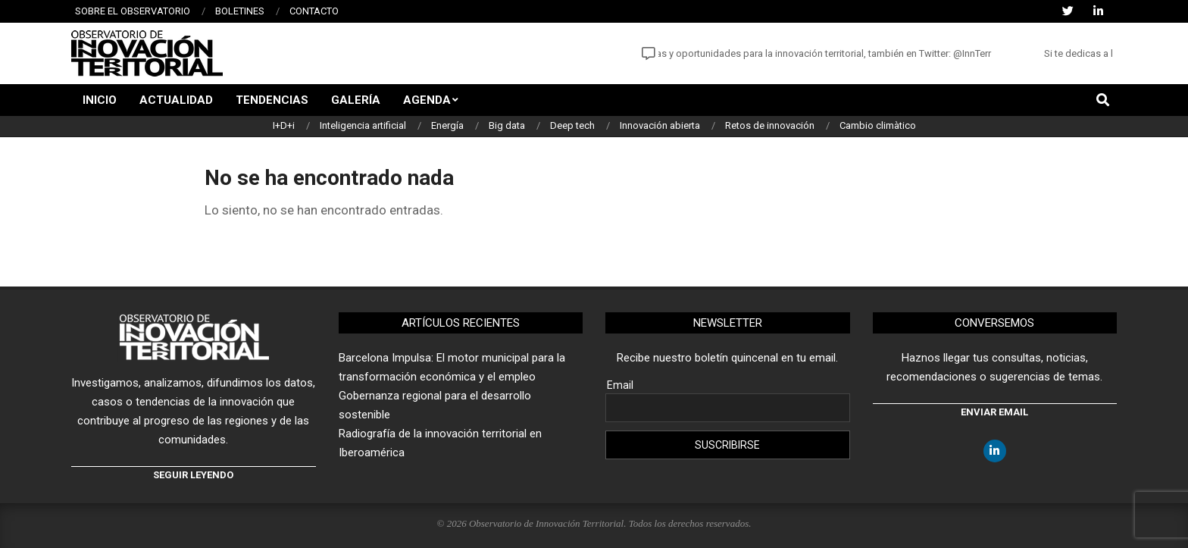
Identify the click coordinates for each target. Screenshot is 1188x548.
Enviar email (994, 412)
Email (620, 385)
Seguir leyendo (193, 475)
